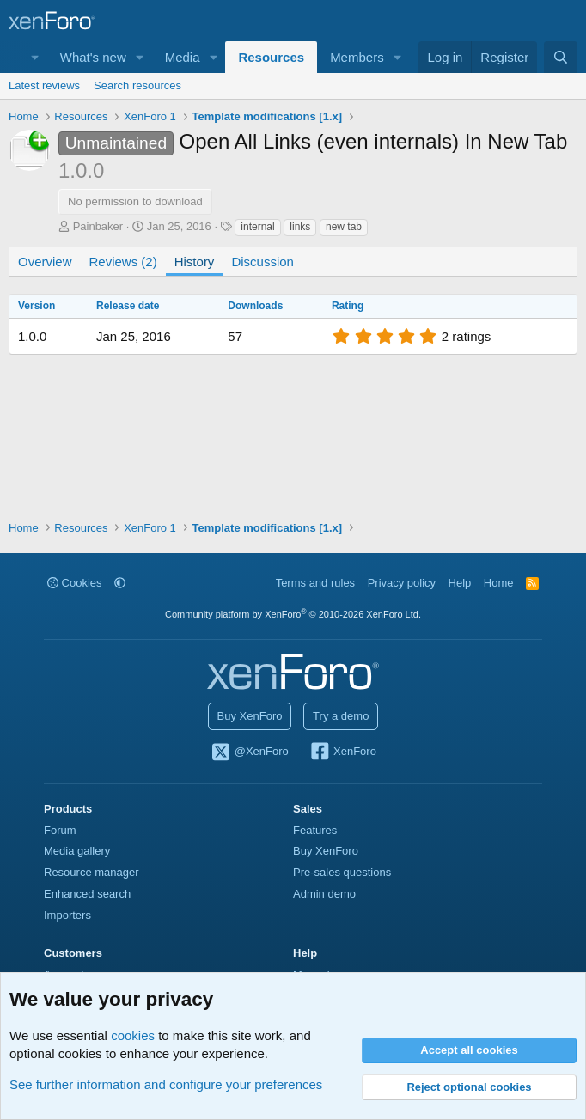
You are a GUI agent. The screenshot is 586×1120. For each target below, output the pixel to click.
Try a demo (341, 715)
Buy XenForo (250, 715)
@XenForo (249, 752)
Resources (271, 57)
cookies (133, 1035)
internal (257, 227)
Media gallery (77, 850)
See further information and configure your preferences (165, 1084)
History (194, 261)
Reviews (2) (123, 261)
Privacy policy (402, 582)
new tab (344, 227)
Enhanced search (87, 893)
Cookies (74, 582)
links (300, 227)
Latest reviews (44, 85)
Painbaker (98, 226)
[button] (35, 57)
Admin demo (324, 893)
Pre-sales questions (342, 872)
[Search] (560, 57)
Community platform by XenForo (293, 614)
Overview (45, 261)
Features (315, 830)
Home (499, 582)
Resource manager (91, 872)
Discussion (262, 261)
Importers (67, 915)
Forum (60, 830)
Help (460, 582)
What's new (93, 57)
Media (182, 57)
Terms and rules (315, 582)
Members (357, 57)
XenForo (342, 752)
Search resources (137, 85)
